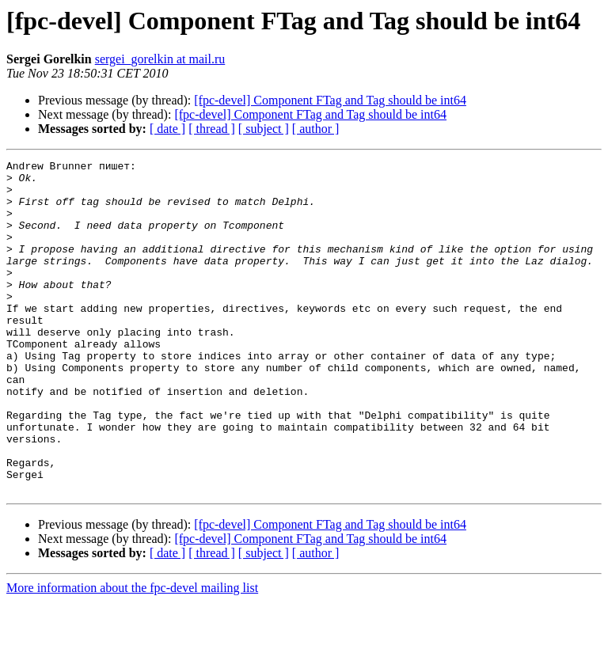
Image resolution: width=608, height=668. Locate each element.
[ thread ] (211, 128)
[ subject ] (263, 128)
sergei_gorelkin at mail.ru (160, 59)
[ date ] (167, 128)
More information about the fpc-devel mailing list (132, 654)
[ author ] (316, 128)
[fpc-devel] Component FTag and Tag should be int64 (330, 100)
